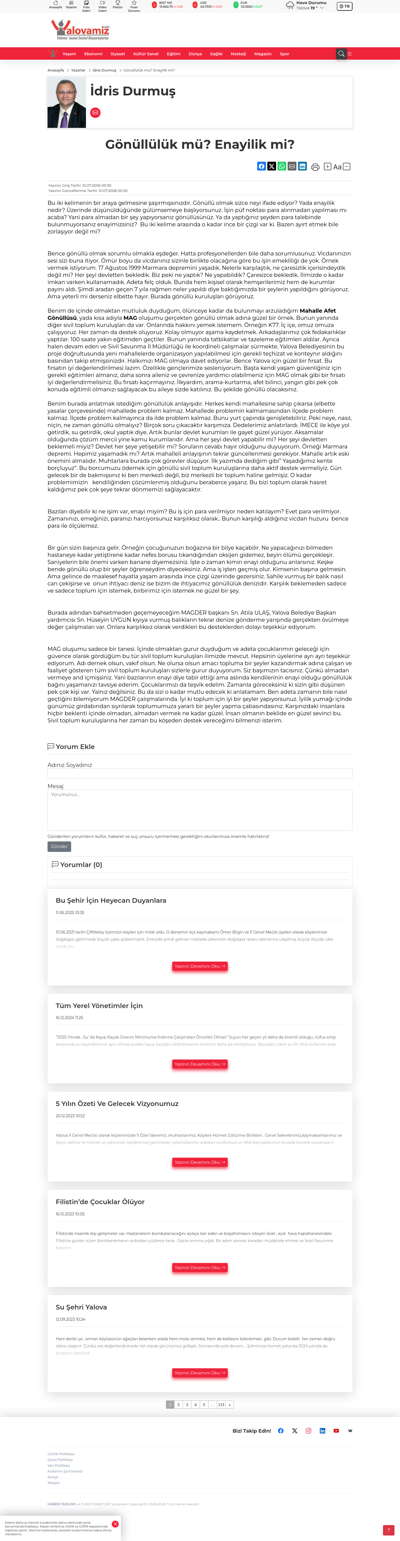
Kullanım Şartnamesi (65, 1471)
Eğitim (173, 53)
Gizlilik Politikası (61, 1454)
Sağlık (216, 53)
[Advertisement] (252, 30)
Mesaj (55, 786)
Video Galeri (102, 6)
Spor (284, 53)
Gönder (59, 846)
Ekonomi (93, 53)
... (212, 1404)
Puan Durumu (134, 6)
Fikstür (118, 4)
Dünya (195, 53)
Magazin (263, 53)
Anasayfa (55, 4)
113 (221, 1404)
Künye (53, 1477)
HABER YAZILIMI (62, 1504)
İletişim (54, 1483)
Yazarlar (71, 4)
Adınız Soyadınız (70, 765)
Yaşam (69, 53)
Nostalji (238, 53)
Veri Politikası (59, 1465)
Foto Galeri (86, 6)
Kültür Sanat (146, 53)
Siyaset (118, 53)
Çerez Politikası (60, 1460)
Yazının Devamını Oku (200, 966)
